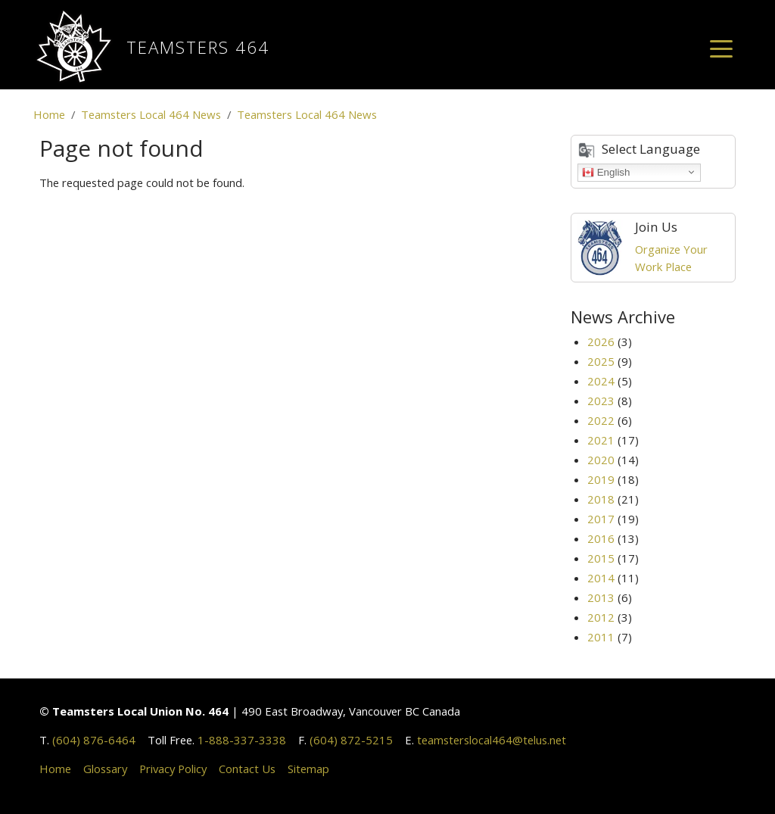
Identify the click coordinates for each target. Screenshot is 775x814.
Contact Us (247, 768)
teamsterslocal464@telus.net (491, 739)
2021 (601, 440)
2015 (601, 558)
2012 (601, 617)
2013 (601, 597)
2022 (601, 420)
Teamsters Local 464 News (151, 114)
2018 (601, 499)
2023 (601, 400)
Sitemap (308, 768)
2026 (601, 341)
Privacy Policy (173, 768)
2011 (601, 636)
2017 (601, 518)
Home (49, 114)
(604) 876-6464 (93, 739)
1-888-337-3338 (242, 739)
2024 (601, 380)
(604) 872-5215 (351, 739)
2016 (601, 538)
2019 (601, 479)
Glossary (105, 768)
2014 (601, 577)
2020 (601, 459)
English (606, 172)
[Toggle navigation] (721, 47)
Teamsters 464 (197, 47)
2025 (601, 361)
